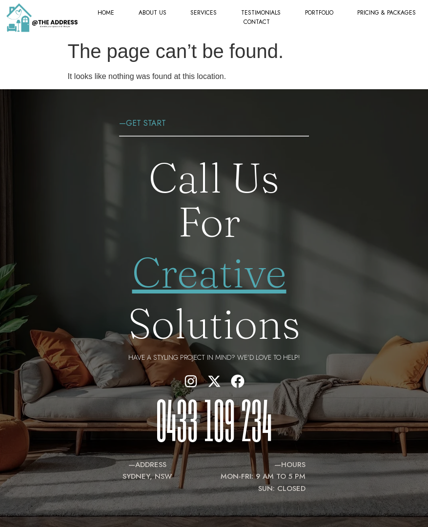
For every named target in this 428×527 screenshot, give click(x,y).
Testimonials (261, 12)
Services (203, 12)
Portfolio (319, 12)
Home (106, 12)
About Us (152, 12)
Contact (257, 22)
